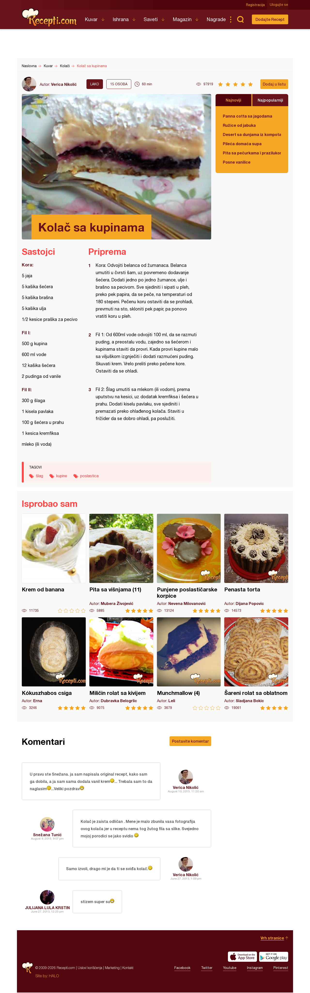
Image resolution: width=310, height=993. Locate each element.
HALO (54, 976)
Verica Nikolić (64, 84)
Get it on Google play (273, 957)
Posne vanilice (236, 162)
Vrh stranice (272, 938)
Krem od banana (54, 563)
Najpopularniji (270, 100)
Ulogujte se (279, 5)
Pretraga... (240, 19)
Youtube (229, 968)
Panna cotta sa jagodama (247, 116)
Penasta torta (256, 563)
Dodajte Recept (270, 19)
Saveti (151, 19)
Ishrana (121, 19)
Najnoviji (233, 100)
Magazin (182, 19)
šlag (39, 476)
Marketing (112, 968)
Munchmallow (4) (189, 663)
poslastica (89, 476)
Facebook (182, 968)
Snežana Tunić (47, 835)
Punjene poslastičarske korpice (189, 563)
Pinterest (280, 968)
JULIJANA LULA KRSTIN (47, 908)
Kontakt (127, 968)
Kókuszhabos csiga (54, 663)
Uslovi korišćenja (90, 968)
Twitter (206, 968)
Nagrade (216, 19)
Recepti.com (50, 17)
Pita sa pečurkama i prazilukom (252, 153)
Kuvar (91, 19)
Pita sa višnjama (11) (121, 563)
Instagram (255, 968)
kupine (61, 476)
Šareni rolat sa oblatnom (256, 663)
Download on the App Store (242, 957)
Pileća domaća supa (242, 143)
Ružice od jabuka (239, 125)
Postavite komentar (190, 741)
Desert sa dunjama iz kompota (252, 134)
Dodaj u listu (274, 84)
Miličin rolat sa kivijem (121, 663)
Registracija (255, 5)
